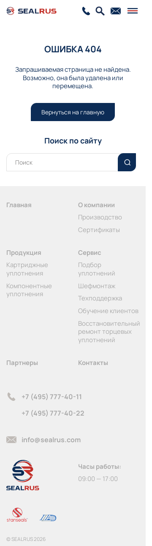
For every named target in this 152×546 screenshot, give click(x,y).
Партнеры (22, 362)
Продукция (23, 252)
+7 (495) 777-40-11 (52, 396)
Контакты (93, 362)
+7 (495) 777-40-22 (53, 413)
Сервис (89, 252)
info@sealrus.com (51, 439)
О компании (96, 204)
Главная (19, 204)
